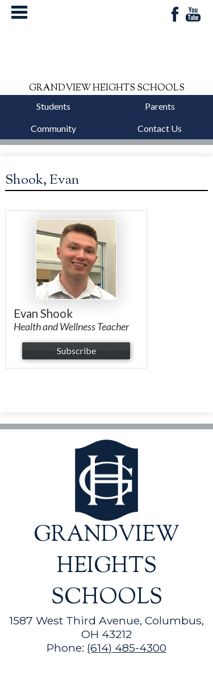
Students (53, 106)
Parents (160, 106)
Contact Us (159, 128)
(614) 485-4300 (126, 648)
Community (53, 128)
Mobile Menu (19, 12)
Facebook (175, 15)
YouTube (193, 15)
